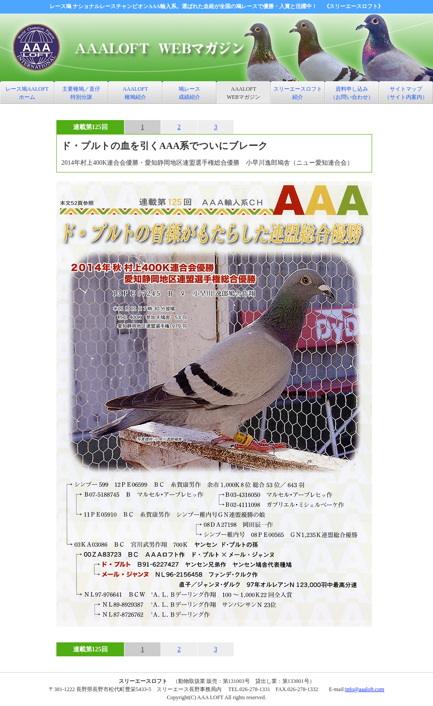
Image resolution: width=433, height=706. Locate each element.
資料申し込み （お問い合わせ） (351, 93)
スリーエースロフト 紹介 (297, 93)
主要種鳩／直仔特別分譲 (81, 93)
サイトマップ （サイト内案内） (406, 93)
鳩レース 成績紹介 (189, 93)
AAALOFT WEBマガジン (244, 93)
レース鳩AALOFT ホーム (26, 93)
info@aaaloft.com (364, 689)
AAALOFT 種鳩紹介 (135, 93)
